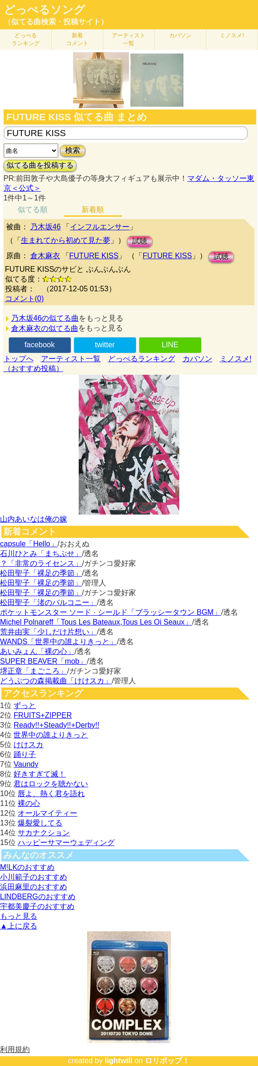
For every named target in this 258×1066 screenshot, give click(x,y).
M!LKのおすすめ (27, 867)
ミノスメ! (232, 35)
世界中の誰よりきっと (51, 735)
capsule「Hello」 (29, 544)
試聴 (139, 241)
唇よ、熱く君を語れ (51, 794)
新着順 (92, 209)
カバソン (180, 35)
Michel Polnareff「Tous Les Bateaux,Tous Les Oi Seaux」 (96, 622)
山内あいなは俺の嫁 (33, 519)
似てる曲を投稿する (40, 165)
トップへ (19, 359)
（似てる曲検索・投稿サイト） (56, 22)
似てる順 (33, 209)
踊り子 (25, 754)
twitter (105, 345)
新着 (77, 39)
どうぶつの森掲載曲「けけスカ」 (56, 681)
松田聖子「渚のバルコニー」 (48, 602)
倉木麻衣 (45, 256)
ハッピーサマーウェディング (66, 842)
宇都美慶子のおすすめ (37, 906)
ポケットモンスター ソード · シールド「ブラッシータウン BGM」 (110, 612)
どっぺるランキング (141, 359)
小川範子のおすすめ (33, 877)
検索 (72, 150)
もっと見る (18, 916)
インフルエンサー (99, 227)
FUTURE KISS (94, 256)
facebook (40, 345)
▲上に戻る (18, 926)
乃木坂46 (45, 227)
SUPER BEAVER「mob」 (43, 661)
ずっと (25, 705)
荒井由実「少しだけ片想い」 (48, 632)
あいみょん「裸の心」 (37, 651)
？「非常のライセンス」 (41, 563)
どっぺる (26, 39)
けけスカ (28, 745)
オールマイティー (47, 813)
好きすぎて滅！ (40, 774)
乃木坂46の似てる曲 (45, 318)
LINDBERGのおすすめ (37, 897)
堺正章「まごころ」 (33, 671)
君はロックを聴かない (51, 784)
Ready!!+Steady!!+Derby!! (56, 725)
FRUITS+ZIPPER (43, 715)
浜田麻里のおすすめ (33, 887)
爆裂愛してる (40, 823)
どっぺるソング (44, 10)
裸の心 (29, 803)
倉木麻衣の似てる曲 (44, 328)
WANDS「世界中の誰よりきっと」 (58, 642)
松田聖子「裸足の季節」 (41, 573)
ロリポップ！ (167, 1061)
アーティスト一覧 (71, 359)
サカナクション (44, 833)
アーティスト (128, 39)
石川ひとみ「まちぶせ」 (41, 553)
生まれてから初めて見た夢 (65, 240)
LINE (170, 345)
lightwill (119, 1061)
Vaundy (26, 764)
